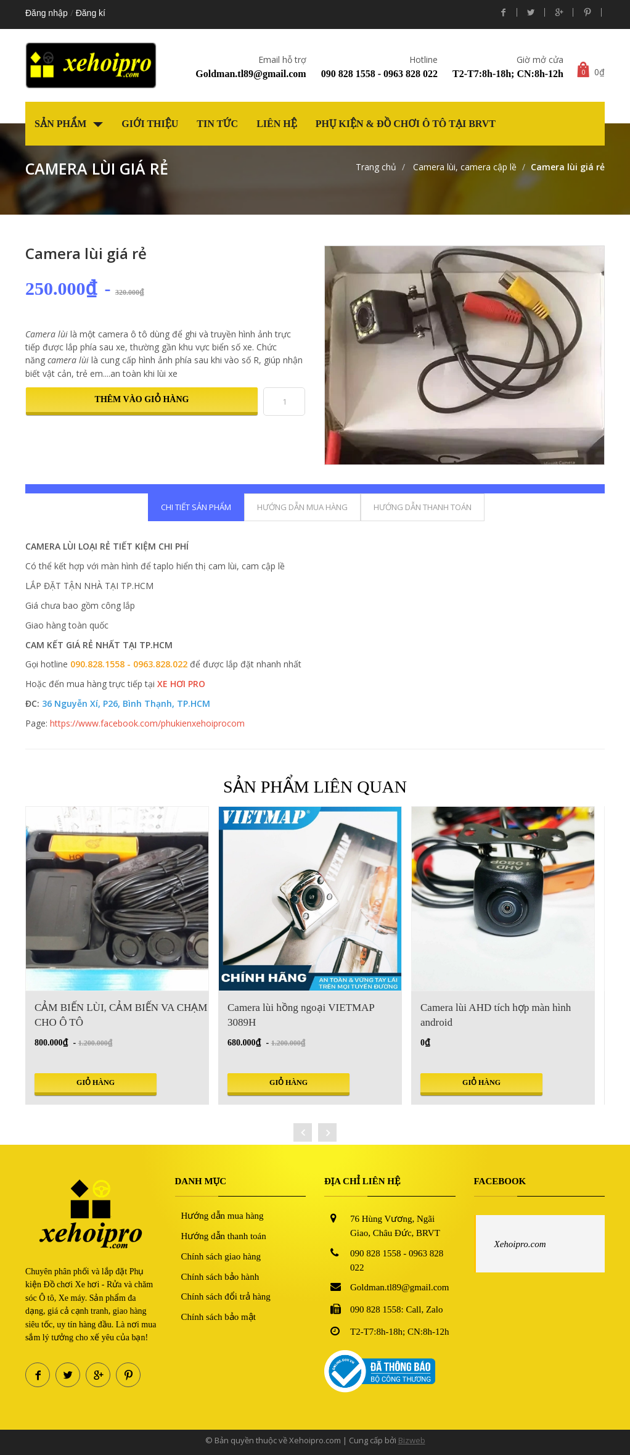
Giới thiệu (149, 123)
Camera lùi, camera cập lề (464, 167)
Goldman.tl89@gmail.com (250, 73)
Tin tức (217, 123)
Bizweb (411, 1440)
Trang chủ (376, 167)
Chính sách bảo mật (218, 1317)
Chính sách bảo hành (220, 1277)
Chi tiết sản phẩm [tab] (196, 507)
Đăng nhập (46, 13)
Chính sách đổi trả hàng (226, 1296)
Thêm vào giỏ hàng (142, 399)
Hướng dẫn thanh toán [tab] (423, 507)
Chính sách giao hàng (221, 1256)
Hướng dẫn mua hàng (222, 1216)
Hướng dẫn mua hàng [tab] (302, 507)
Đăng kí (90, 13)
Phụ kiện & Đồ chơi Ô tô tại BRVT (406, 123)
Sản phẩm (69, 123)
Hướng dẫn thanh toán (223, 1236)
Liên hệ (276, 123)
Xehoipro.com (520, 1244)
